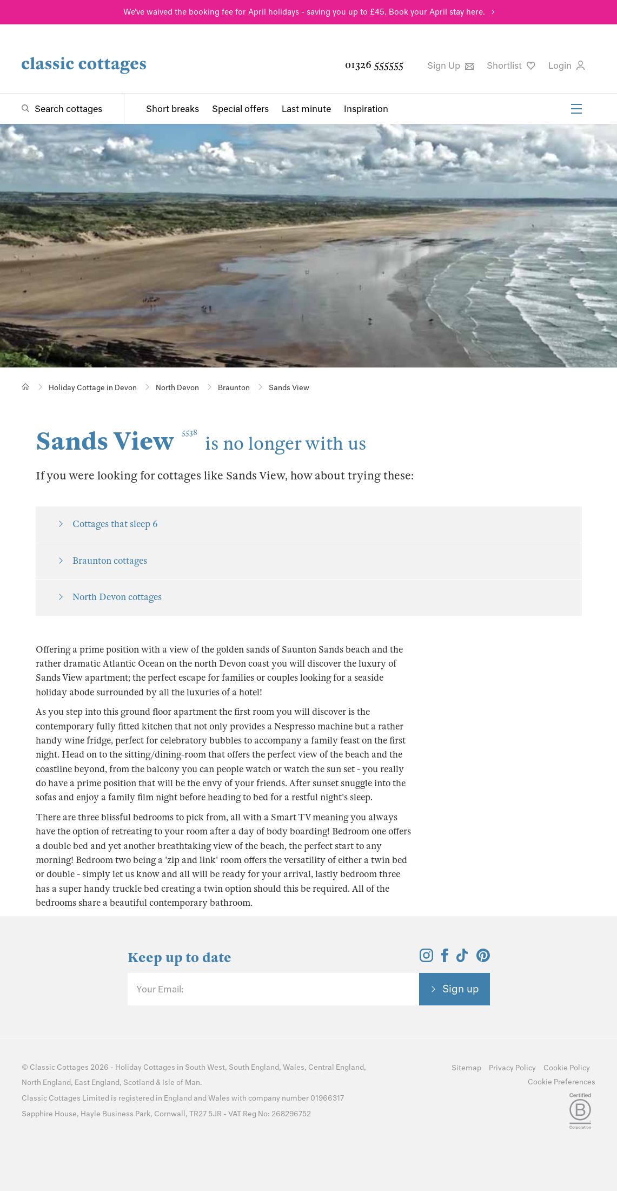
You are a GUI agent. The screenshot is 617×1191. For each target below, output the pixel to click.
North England (46, 1082)
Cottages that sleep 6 (115, 524)
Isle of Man (181, 1082)
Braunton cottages (109, 561)
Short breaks (172, 108)
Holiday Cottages (145, 1067)
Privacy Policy (512, 1067)
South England (254, 1067)
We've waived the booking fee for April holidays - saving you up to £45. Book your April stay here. (304, 12)
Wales (293, 1067)
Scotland (138, 1082)
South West (205, 1067)
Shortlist (511, 65)
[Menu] (576, 109)
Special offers (240, 108)
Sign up (460, 988)
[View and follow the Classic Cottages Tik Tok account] (462, 958)
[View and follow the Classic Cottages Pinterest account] (483, 958)
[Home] (26, 386)
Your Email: (159, 989)
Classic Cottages (59, 1067)
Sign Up (450, 65)
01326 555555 (374, 64)
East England (97, 1082)
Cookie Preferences (561, 1082)
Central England (336, 1067)
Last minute (306, 108)
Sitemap (466, 1067)
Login (566, 65)
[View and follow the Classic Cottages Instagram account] (426, 958)
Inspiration (366, 108)
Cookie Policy (566, 1067)
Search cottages (68, 108)
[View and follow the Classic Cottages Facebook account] (444, 958)
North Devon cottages (117, 597)
